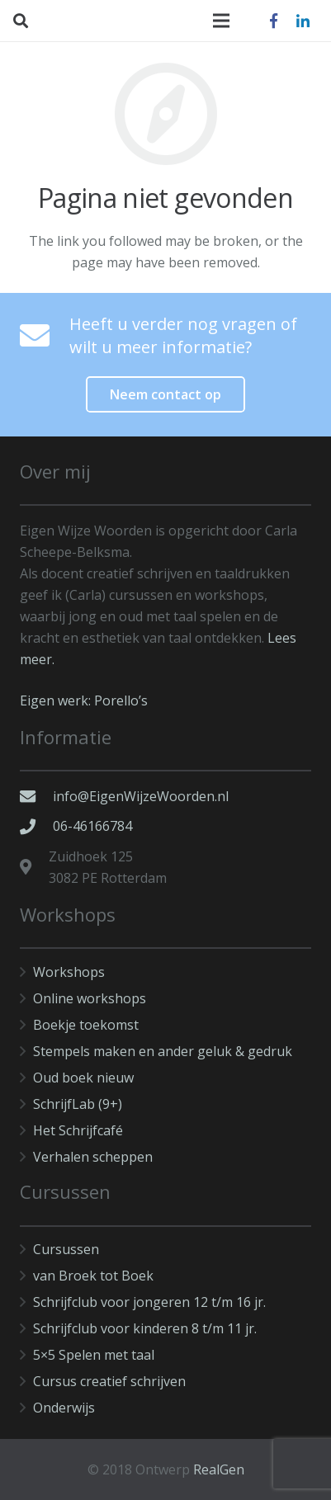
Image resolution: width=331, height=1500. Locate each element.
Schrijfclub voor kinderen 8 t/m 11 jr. (145, 1328)
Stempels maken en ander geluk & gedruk (162, 1051)
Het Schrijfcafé (78, 1130)
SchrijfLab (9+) (77, 1104)
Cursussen (66, 1249)
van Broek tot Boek (93, 1276)
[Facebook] (273, 20)
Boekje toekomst (86, 1025)
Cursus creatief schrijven (109, 1381)
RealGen (218, 1469)
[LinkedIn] (303, 20)
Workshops (69, 972)
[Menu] (221, 20)
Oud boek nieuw (83, 1077)
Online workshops (89, 998)
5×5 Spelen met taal (93, 1355)
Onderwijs (64, 1408)
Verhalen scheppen (93, 1157)
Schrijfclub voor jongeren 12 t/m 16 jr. (149, 1302)
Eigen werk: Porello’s (84, 700)
